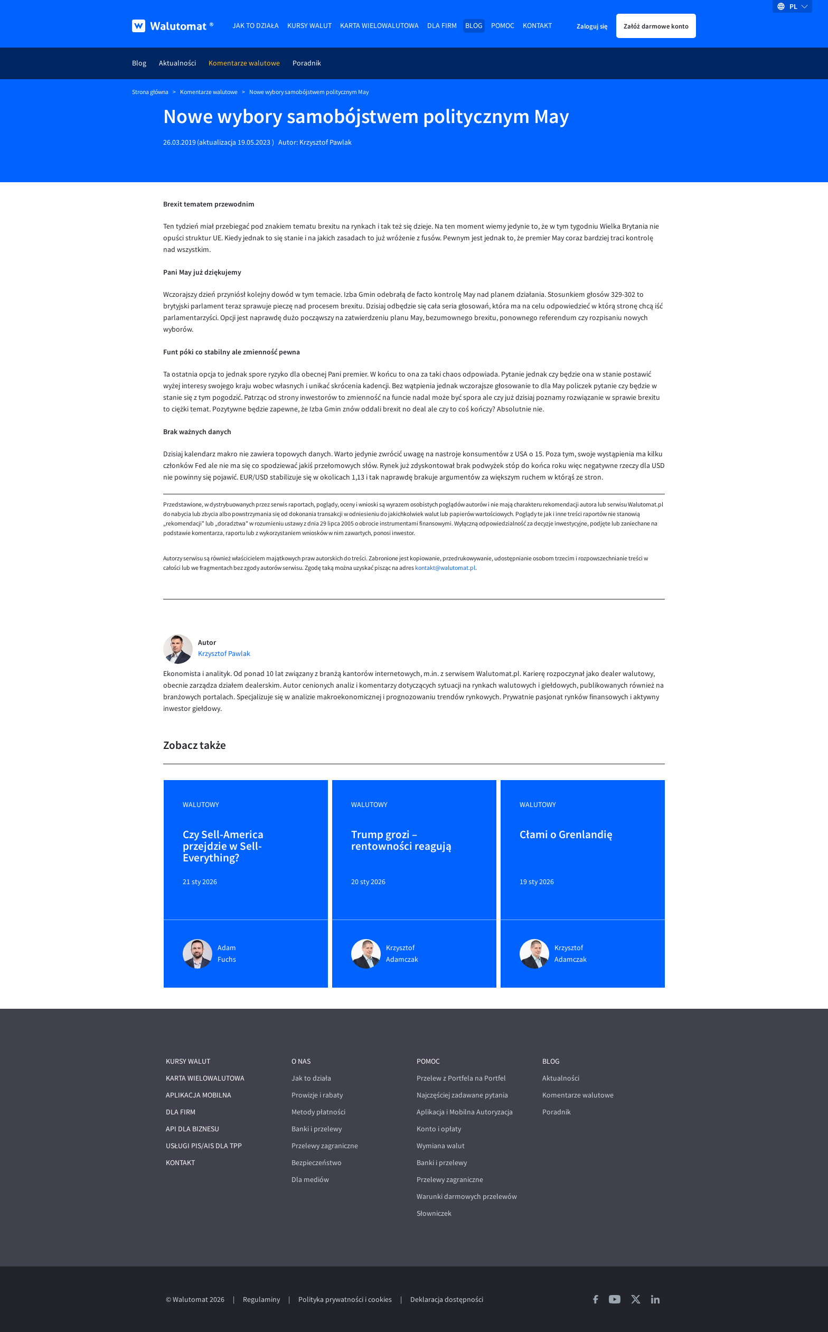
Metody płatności (318, 1112)
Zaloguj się (592, 26)
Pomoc (502, 25)
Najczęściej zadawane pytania (462, 1095)
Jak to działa (255, 25)
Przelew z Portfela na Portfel (461, 1078)
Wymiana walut (441, 1145)
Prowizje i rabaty (317, 1095)
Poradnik (307, 63)
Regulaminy (261, 1299)
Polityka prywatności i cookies (345, 1299)
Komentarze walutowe (244, 63)
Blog (474, 25)
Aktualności (177, 63)
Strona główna (150, 92)
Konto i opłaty (439, 1128)
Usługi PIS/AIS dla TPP (204, 1145)
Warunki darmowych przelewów (467, 1196)
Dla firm (442, 25)
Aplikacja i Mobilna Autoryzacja (465, 1112)
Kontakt (537, 25)
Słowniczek (434, 1213)
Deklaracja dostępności (446, 1299)
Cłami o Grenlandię (566, 835)
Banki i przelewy (316, 1128)
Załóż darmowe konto (656, 26)
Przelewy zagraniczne (324, 1145)
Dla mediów (310, 1179)
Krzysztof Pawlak (325, 142)
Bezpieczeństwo (316, 1162)
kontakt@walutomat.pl (445, 567)
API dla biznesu (192, 1128)
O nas (300, 1061)
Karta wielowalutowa (379, 25)
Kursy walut (309, 25)
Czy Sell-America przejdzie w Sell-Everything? (223, 846)
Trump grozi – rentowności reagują (401, 841)
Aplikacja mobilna (198, 1095)
